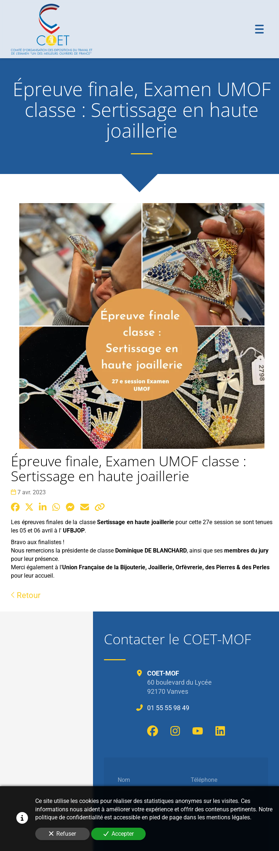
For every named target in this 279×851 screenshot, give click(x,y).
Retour (25, 594)
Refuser (62, 833)
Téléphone (204, 779)
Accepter (119, 833)
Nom (124, 779)
